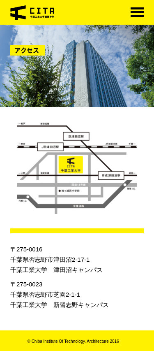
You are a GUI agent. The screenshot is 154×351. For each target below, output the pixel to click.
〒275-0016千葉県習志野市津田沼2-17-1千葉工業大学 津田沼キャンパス (56, 259)
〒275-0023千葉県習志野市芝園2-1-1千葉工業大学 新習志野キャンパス (59, 294)
